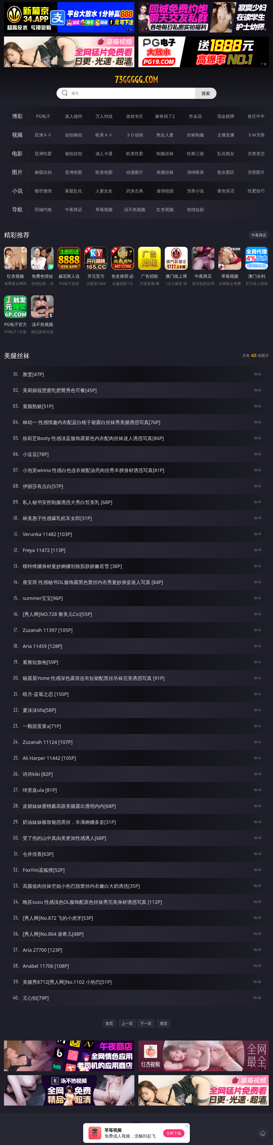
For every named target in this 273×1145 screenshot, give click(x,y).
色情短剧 (195, 209)
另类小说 (195, 191)
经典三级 (195, 153)
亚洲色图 (73, 172)
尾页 (163, 1023)
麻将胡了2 (165, 116)
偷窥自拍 (43, 172)
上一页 (127, 1023)
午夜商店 (73, 209)
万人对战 (104, 116)
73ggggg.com (136, 79)
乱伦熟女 (225, 153)
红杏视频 (165, 209)
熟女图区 (225, 172)
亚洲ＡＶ (43, 135)
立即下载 (173, 1133)
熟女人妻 (165, 135)
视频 (17, 134)
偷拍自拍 (73, 153)
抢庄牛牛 (256, 116)
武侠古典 (134, 191)
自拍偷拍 (73, 135)
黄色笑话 (225, 191)
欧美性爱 (134, 153)
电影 (17, 153)
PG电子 (43, 116)
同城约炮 (43, 209)
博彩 (17, 116)
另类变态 (256, 153)
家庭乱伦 (73, 191)
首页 (109, 1023)
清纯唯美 (195, 172)
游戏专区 (134, 116)
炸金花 (195, 116)
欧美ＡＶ (104, 135)
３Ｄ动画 (134, 135)
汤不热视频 (134, 209)
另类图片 (256, 172)
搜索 (206, 93)
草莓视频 (104, 209)
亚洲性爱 (43, 153)
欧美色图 (104, 172)
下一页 (145, 1023)
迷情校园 (165, 191)
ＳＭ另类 (256, 135)
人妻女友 (104, 191)
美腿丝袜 (165, 172)
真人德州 (73, 116)
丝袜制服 (195, 135)
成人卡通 (104, 153)
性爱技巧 (256, 191)
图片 (17, 172)
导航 (17, 209)
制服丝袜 (165, 153)
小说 (17, 190)
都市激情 (43, 191)
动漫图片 (134, 172)
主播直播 (225, 135)
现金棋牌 (225, 116)
